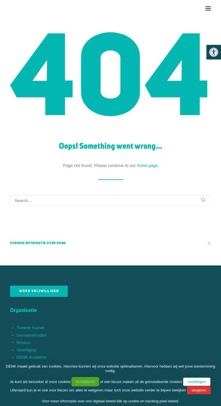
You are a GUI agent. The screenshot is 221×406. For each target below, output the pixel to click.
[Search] (110, 200)
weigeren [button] (199, 390)
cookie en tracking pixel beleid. (153, 401)
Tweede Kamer (31, 327)
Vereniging (26, 349)
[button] (213, 52)
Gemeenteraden (32, 335)
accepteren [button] (85, 381)
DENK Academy (32, 357)
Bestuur (24, 342)
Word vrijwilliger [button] (39, 291)
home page (147, 165)
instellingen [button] (197, 382)
